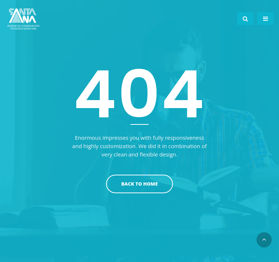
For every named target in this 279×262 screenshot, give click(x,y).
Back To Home (139, 183)
